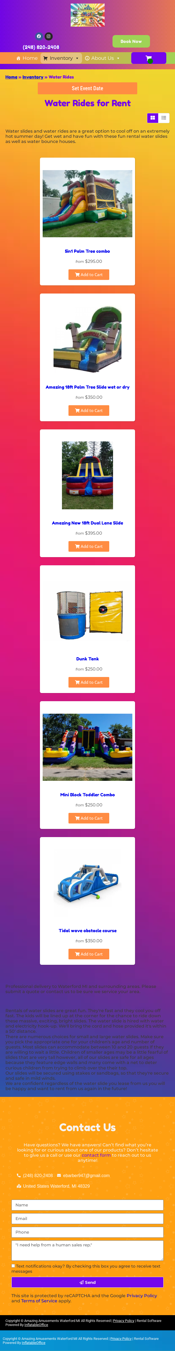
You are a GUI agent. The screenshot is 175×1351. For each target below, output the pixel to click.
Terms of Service (39, 1300)
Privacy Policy (142, 1295)
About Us (105, 58)
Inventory (64, 58)
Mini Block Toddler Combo (87, 794)
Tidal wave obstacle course (88, 930)
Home (30, 58)
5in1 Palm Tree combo (87, 251)
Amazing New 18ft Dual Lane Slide (87, 523)
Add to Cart (89, 274)
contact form (96, 1155)
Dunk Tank (87, 659)
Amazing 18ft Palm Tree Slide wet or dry (88, 387)
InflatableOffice (36, 1325)
